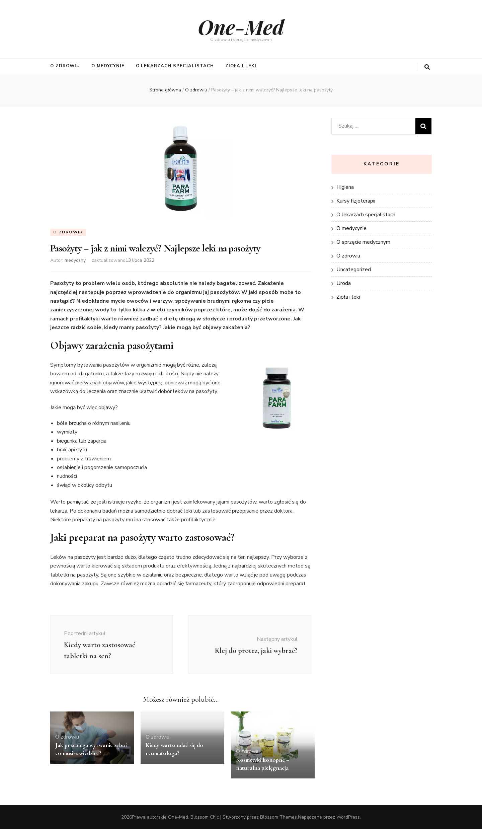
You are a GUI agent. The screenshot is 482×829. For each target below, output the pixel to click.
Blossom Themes (278, 817)
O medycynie (108, 66)
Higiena (345, 187)
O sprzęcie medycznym (363, 242)
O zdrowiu (65, 66)
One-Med (241, 26)
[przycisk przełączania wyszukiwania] (427, 67)
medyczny (75, 260)
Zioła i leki (240, 66)
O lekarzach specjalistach (175, 66)
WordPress (348, 817)
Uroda (343, 283)
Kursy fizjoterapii (355, 201)
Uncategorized (353, 269)
